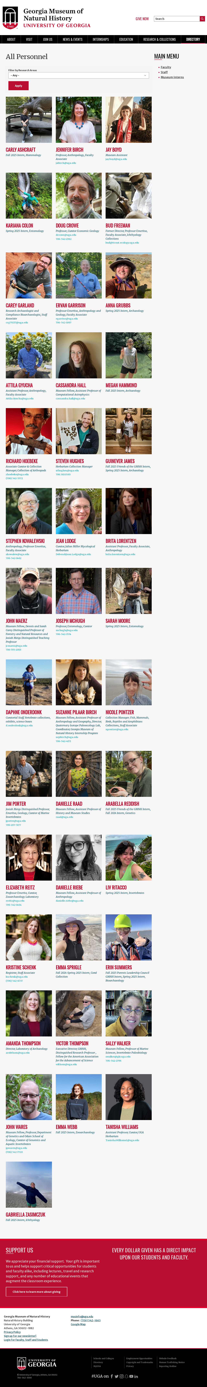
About (11, 39)
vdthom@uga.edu (66, 1064)
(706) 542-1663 (91, 1320)
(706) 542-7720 (14, 1152)
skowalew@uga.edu (17, 554)
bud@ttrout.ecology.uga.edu (122, 242)
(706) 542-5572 (14, 478)
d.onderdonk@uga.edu (19, 725)
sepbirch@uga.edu (67, 737)
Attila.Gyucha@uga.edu (19, 398)
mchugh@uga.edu (67, 630)
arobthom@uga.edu (18, 1052)
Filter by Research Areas (22, 70)
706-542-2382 (63, 239)
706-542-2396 (113, 1060)
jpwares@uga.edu (16, 1148)
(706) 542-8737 (14, 980)
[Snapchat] (126, 1376)
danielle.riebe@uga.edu (69, 900)
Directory (193, 39)
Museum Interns (172, 77)
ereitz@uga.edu (15, 900)
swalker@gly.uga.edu (118, 1056)
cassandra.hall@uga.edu (70, 398)
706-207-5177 (13, 825)
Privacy (130, 1366)
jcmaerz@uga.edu (16, 645)
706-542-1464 (14, 904)
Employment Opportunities (139, 1358)
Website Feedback (167, 1358)
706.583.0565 (63, 474)
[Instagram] (122, 1376)
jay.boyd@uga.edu (116, 159)
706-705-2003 (13, 649)
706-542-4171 (63, 741)
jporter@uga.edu (16, 820)
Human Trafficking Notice (172, 1362)
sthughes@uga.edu (67, 470)
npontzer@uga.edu (117, 729)
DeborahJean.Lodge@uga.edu (73, 554)
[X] (117, 1376)
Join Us (47, 39)
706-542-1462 (13, 558)
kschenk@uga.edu (17, 976)
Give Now (142, 18)
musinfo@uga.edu (82, 1316)
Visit (29, 39)
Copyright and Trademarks (139, 1362)
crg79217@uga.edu (17, 322)
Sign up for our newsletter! (20, 1336)
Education (126, 39)
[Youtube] (131, 1376)
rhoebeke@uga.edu (17, 474)
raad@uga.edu (64, 817)
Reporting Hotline (167, 1366)
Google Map (78, 1324)
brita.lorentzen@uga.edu (120, 554)
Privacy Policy (12, 1332)
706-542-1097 (63, 322)
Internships (101, 39)
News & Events (72, 39)
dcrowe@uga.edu (66, 234)
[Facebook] (112, 1376)
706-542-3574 (63, 634)
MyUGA (97, 1366)
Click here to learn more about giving (36, 1291)
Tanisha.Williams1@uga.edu (122, 1140)
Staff (164, 72)
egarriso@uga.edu (67, 318)
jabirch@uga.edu (66, 163)
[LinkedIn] (136, 1376)
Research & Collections (159, 39)
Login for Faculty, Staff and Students (26, 1339)
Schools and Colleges (103, 1358)
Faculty (166, 67)
